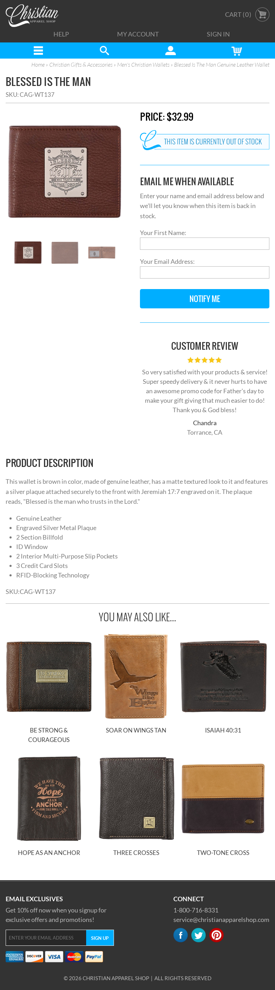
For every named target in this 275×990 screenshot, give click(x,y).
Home (38, 65)
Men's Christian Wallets (143, 65)
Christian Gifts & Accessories (81, 65)
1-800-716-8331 (195, 910)
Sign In (218, 34)
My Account (138, 34)
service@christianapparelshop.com (221, 919)
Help (61, 34)
